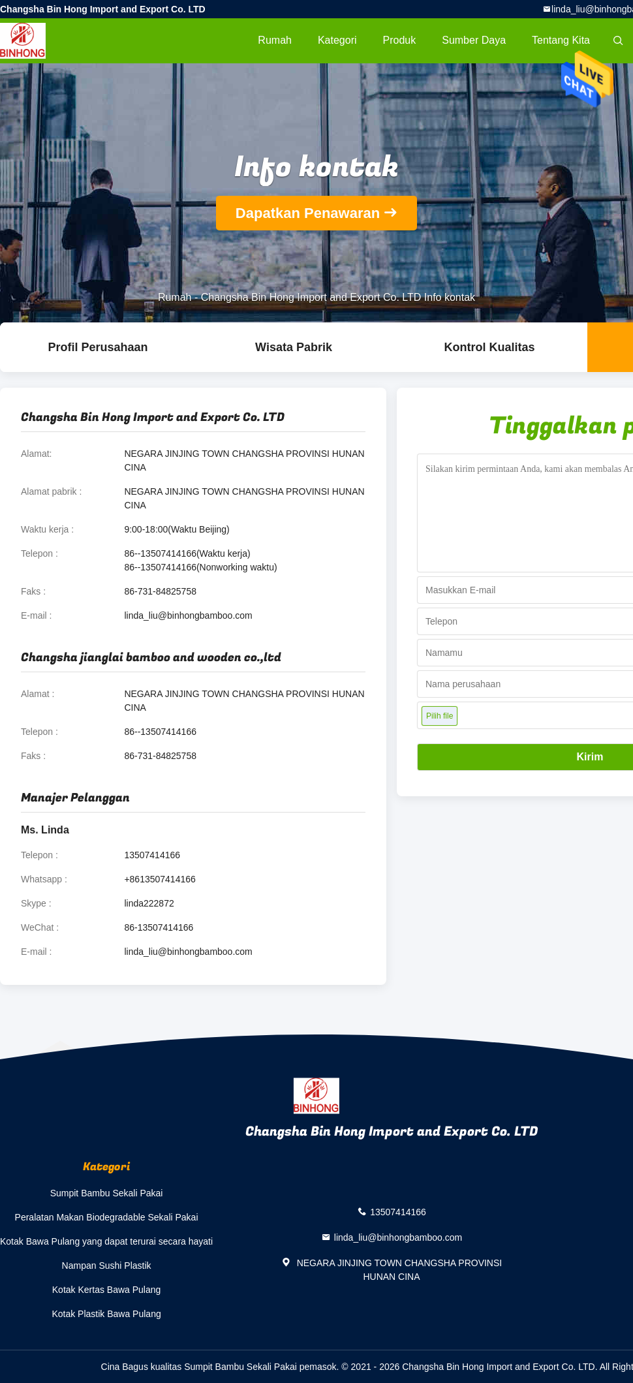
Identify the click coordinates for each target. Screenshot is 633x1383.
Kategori (337, 40)
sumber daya (474, 40)
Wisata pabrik (293, 347)
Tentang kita (561, 40)
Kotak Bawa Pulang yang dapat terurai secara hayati (106, 1241)
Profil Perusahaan (97, 347)
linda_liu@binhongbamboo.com (188, 615)
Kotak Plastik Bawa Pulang (106, 1314)
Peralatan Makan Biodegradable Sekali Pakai (106, 1217)
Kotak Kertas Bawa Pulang (106, 1289)
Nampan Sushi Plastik (106, 1265)
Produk (399, 40)
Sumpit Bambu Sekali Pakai (106, 1193)
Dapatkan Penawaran (308, 213)
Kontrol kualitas (489, 347)
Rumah (275, 40)
